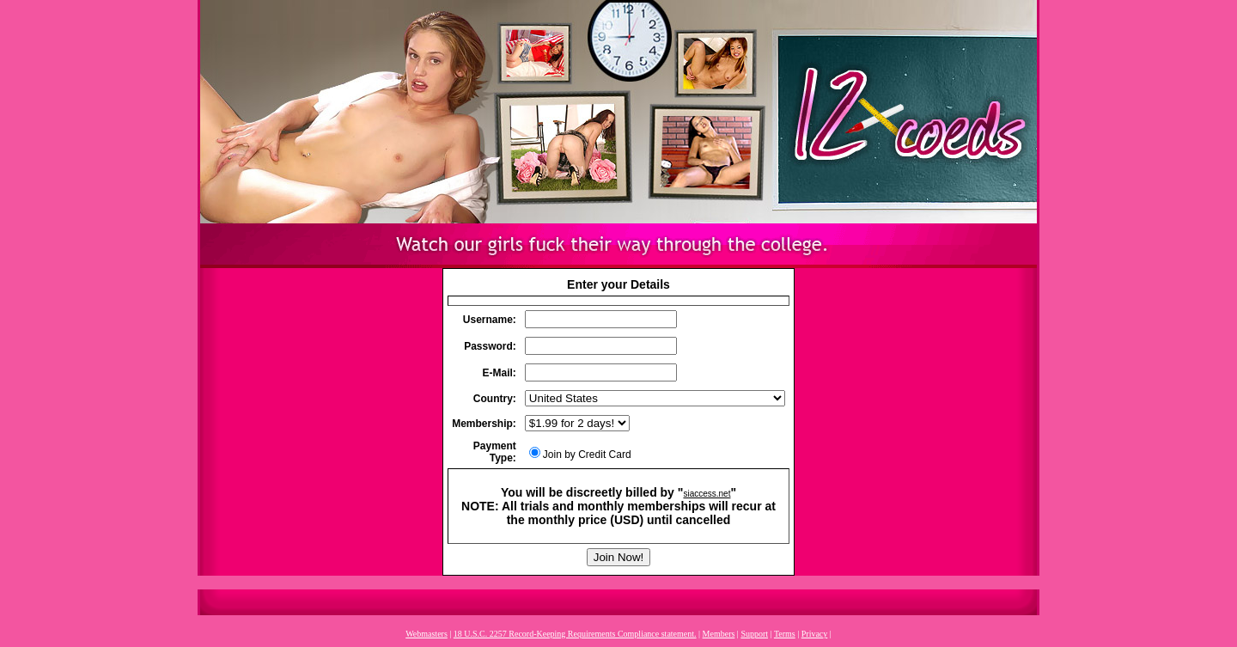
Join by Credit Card (580, 455)
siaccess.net (706, 493)
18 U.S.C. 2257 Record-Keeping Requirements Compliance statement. (575, 633)
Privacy (814, 633)
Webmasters (426, 633)
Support (754, 633)
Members (719, 633)
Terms (784, 633)
